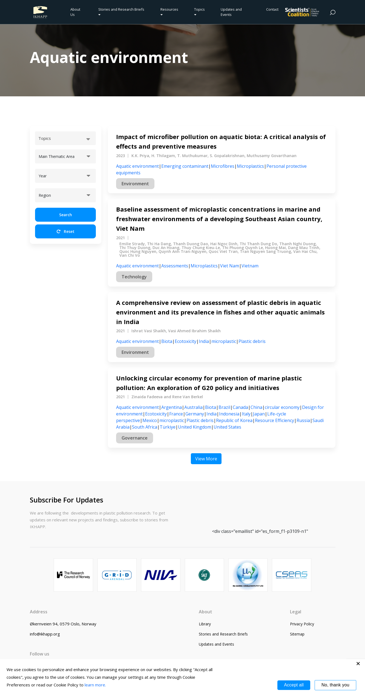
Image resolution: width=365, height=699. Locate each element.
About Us (75, 12)
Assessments (174, 266)
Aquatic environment (137, 166)
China (256, 407)
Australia (193, 407)
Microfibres (222, 166)
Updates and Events (231, 12)
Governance (135, 438)
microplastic (223, 341)
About (205, 612)
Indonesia (229, 414)
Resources (169, 12)
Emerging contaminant (184, 166)
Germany (194, 414)
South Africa (144, 427)
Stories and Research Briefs (122, 12)
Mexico (149, 420)
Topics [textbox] (44, 138)
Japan (259, 414)
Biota (166, 341)
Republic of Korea (234, 420)
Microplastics (250, 166)
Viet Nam (229, 266)
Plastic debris (252, 341)
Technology (134, 277)
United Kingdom (194, 427)
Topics (199, 12)
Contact (272, 9)
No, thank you (335, 685)
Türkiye (168, 427)
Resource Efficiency (274, 420)
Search (65, 214)
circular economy (282, 407)
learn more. (95, 685)
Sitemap (297, 634)
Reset (65, 231)
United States (227, 427)
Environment (135, 184)
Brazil (224, 407)
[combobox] (65, 138)
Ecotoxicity (185, 341)
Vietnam (250, 266)
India (204, 341)
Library (205, 623)
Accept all (294, 685)
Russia (303, 420)
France (176, 414)
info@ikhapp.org (45, 634)
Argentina (171, 407)
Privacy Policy (302, 623)
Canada (240, 407)
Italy (246, 414)
